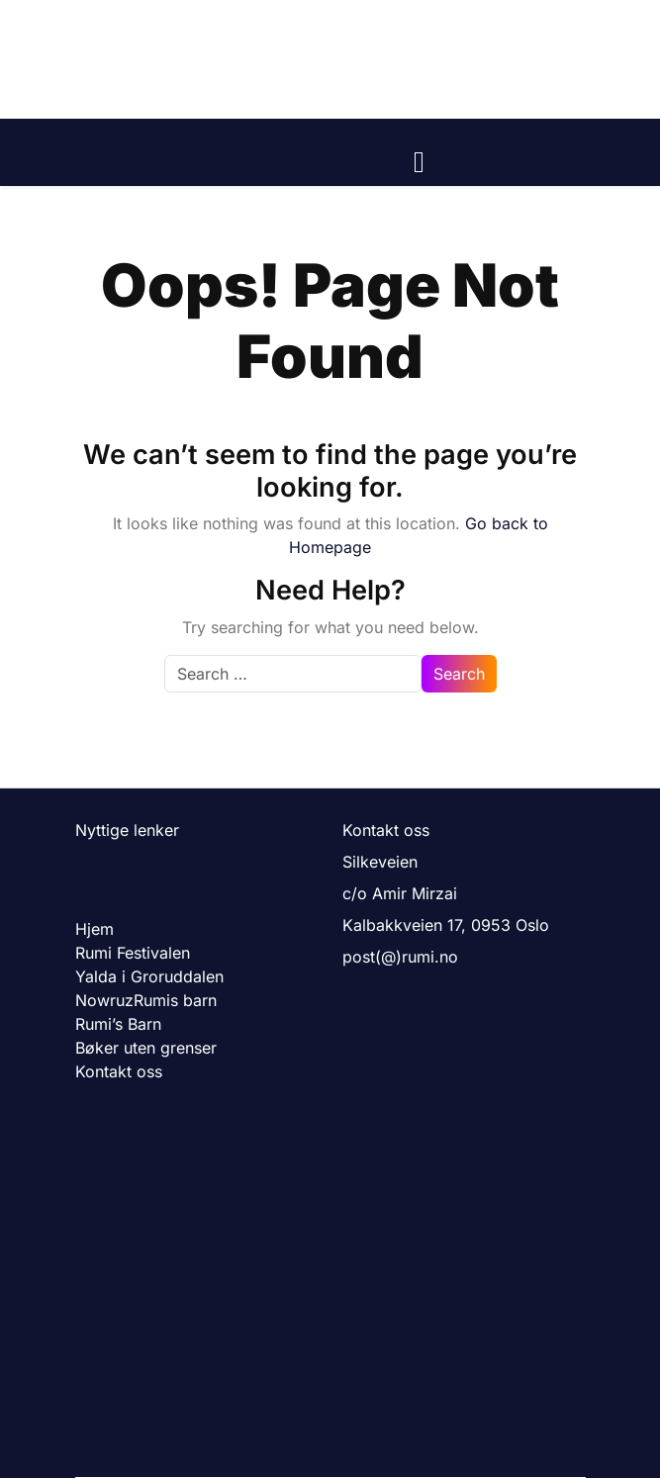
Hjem (94, 929)
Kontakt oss (118, 1071)
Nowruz (104, 1000)
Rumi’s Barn (118, 1024)
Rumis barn (175, 1000)
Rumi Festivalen (132, 953)
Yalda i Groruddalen (149, 976)
